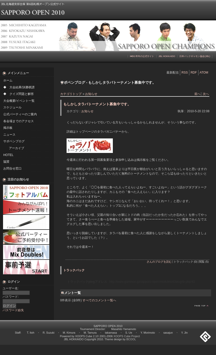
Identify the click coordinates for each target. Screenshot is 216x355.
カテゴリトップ (71, 94)
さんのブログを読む (159, 261)
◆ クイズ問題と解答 (18, 94)
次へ (206, 94)
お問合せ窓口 (12, 168)
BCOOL (131, 339)
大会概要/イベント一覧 (19, 101)
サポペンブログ (14, 141)
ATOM (204, 72)
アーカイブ (16, 148)
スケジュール (12, 107)
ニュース (9, 134)
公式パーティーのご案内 (20, 114)
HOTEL (8, 155)
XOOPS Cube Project (127, 336)
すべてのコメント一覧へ (99, 300)
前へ (197, 94)
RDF (194, 72)
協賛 (6, 161)
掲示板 (7, 128)
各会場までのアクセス (18, 121)
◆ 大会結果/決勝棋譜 (19, 87)
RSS (184, 72)
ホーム (7, 80)
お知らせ (91, 94)
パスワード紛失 (13, 310)
